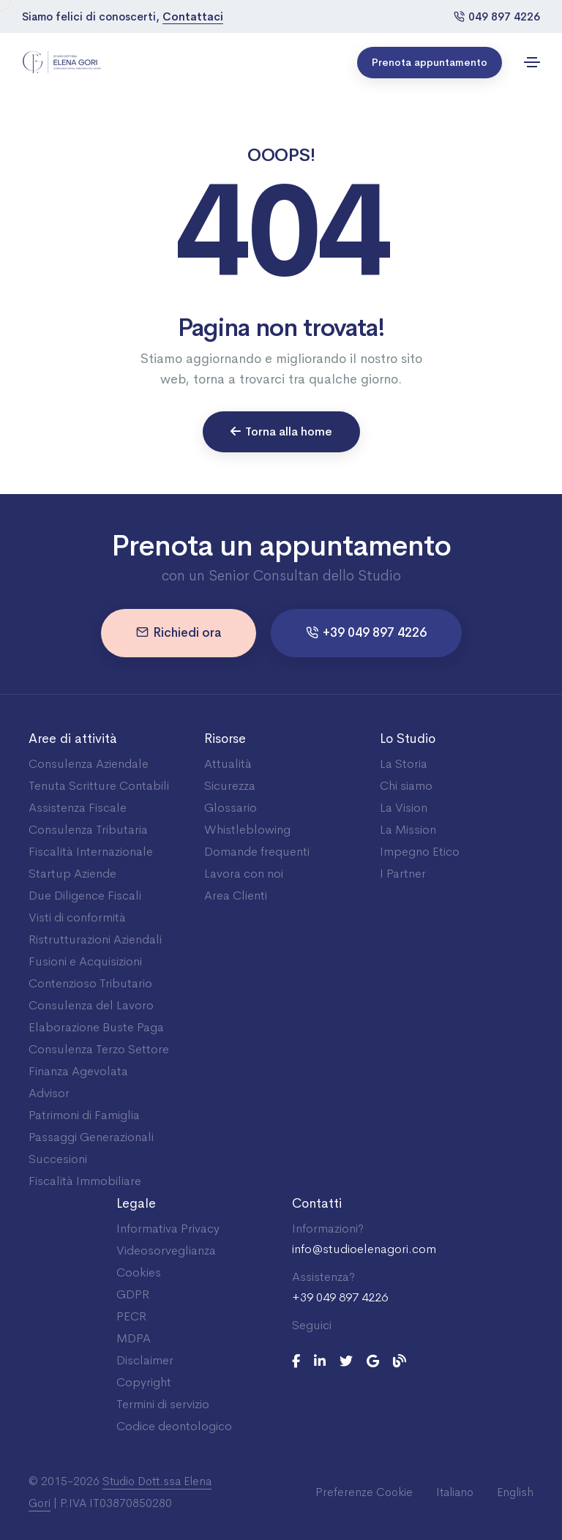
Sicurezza (229, 785)
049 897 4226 (497, 16)
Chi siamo (406, 785)
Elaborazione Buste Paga (96, 1027)
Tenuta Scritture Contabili (99, 785)
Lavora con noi (243, 873)
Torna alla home (281, 431)
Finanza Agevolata (78, 1071)
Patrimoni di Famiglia (84, 1115)
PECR (131, 1316)
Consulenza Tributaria (88, 829)
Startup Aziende (72, 873)
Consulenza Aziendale (89, 763)
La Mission (408, 829)
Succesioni (58, 1159)
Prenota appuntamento (429, 62)
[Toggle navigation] (532, 62)
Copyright (143, 1382)
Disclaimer (144, 1360)
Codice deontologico (174, 1426)
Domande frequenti (257, 851)
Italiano (454, 1492)
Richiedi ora (178, 632)
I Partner (403, 873)
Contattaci (192, 16)
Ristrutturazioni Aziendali (95, 939)
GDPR (132, 1294)
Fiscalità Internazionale (91, 851)
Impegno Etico (420, 851)
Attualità (228, 763)
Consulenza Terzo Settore (99, 1049)
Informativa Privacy (168, 1228)
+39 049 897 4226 (366, 632)
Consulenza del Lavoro (91, 1005)
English (515, 1492)
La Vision (403, 807)
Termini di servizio (162, 1404)
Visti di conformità (77, 917)
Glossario (230, 807)
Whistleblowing (247, 829)
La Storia (403, 763)
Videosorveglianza (166, 1250)
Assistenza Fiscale (78, 807)
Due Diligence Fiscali (85, 895)
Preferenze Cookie (364, 1492)
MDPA (133, 1338)
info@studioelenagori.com (364, 1249)
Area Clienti (235, 895)
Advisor (49, 1093)
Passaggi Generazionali (91, 1137)
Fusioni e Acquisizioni (85, 961)
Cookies (138, 1272)
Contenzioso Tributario (90, 983)
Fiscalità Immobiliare (85, 1181)
